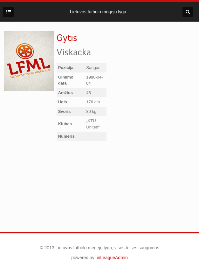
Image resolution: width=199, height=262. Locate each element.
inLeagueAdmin (112, 257)
